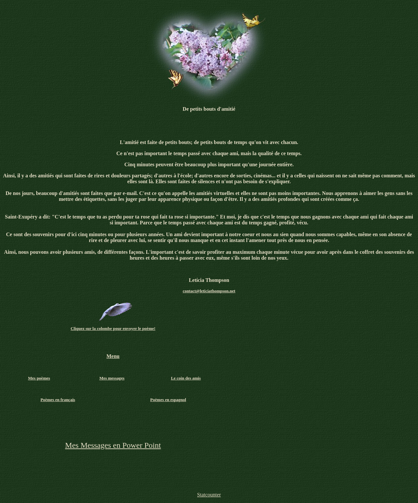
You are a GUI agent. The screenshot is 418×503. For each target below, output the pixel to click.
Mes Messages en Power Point (113, 445)
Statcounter (209, 494)
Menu (113, 356)
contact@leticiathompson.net (209, 290)
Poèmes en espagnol (168, 399)
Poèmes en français (57, 399)
